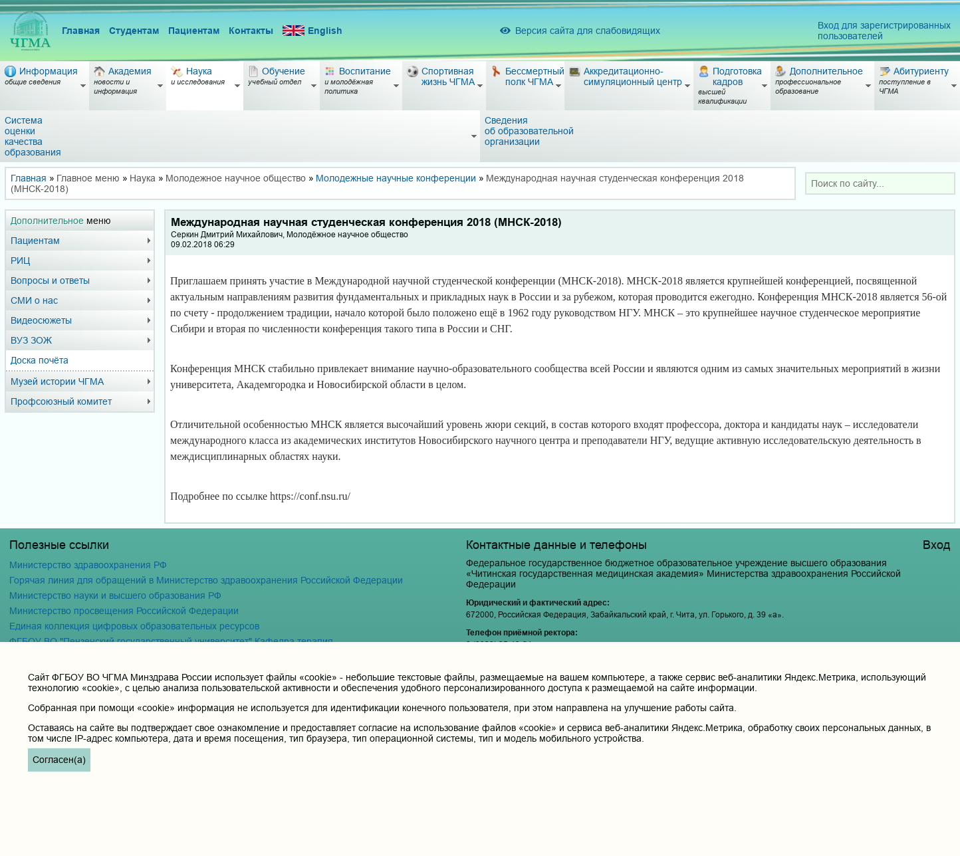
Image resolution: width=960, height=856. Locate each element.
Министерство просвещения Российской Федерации (124, 610)
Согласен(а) (59, 759)
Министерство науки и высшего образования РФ (115, 595)
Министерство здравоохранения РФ (88, 565)
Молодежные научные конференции (396, 178)
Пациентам (193, 30)
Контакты (251, 30)
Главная (81, 30)
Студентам (134, 30)
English (312, 31)
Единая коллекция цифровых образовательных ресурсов (134, 626)
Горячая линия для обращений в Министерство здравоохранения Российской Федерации (206, 580)
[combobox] (880, 183)
